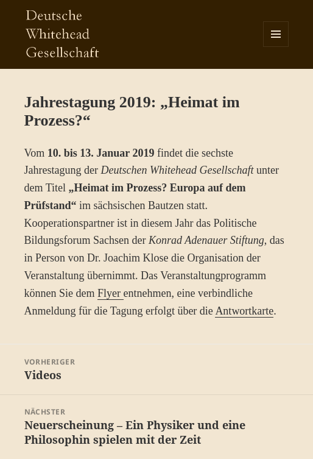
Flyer (110, 293)
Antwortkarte (244, 311)
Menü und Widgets (276, 46)
